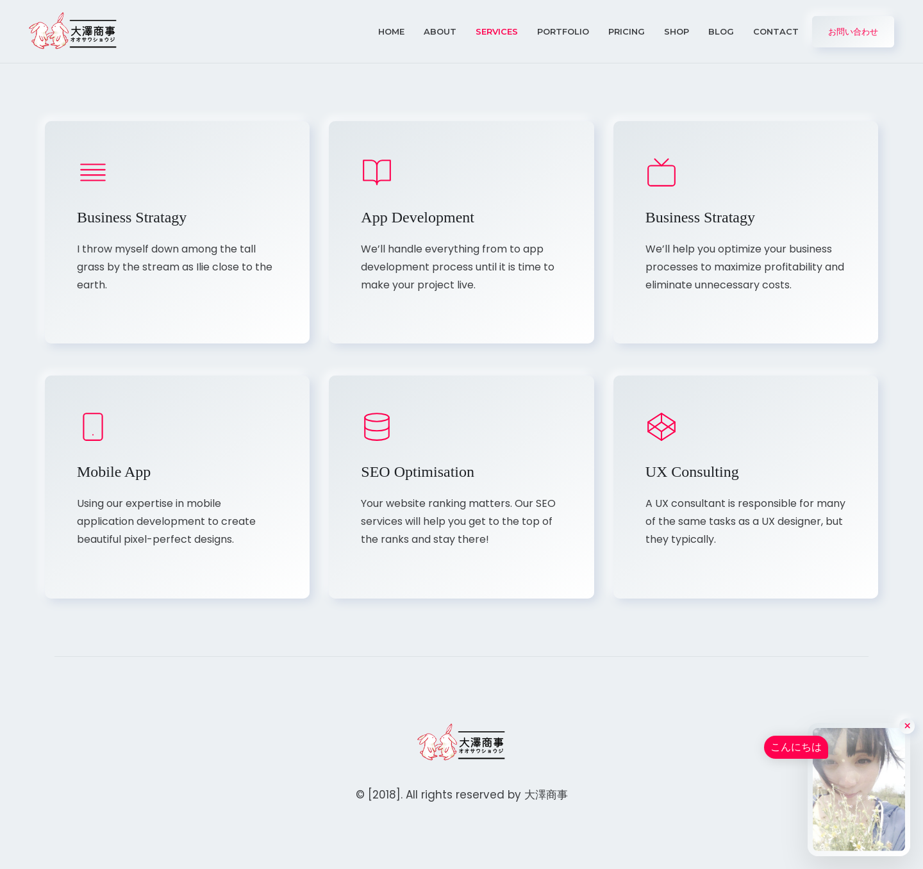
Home (391, 31)
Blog (721, 31)
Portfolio (563, 31)
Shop (676, 31)
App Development (417, 217)
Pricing (626, 31)
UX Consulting (692, 471)
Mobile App (114, 471)
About (440, 31)
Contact (776, 31)
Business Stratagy (132, 217)
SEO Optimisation (417, 471)
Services (497, 31)
